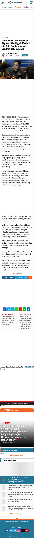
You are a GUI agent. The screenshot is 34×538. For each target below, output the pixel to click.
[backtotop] (17, 519)
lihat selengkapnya (17, 455)
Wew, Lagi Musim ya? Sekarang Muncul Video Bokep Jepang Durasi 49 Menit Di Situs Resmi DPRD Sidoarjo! (20, 508)
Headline (26, 7)
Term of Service (24, 521)
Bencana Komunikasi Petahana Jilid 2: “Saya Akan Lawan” (20, 500)
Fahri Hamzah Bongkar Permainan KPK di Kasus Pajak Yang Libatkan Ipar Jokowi (20, 487)
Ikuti (24, 55)
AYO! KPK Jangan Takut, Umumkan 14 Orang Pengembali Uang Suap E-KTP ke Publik (20, 494)
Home (4, 7)
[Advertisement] (17, 20)
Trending (18, 7)
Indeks (10, 7)
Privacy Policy (9, 521)
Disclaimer (16, 521)
